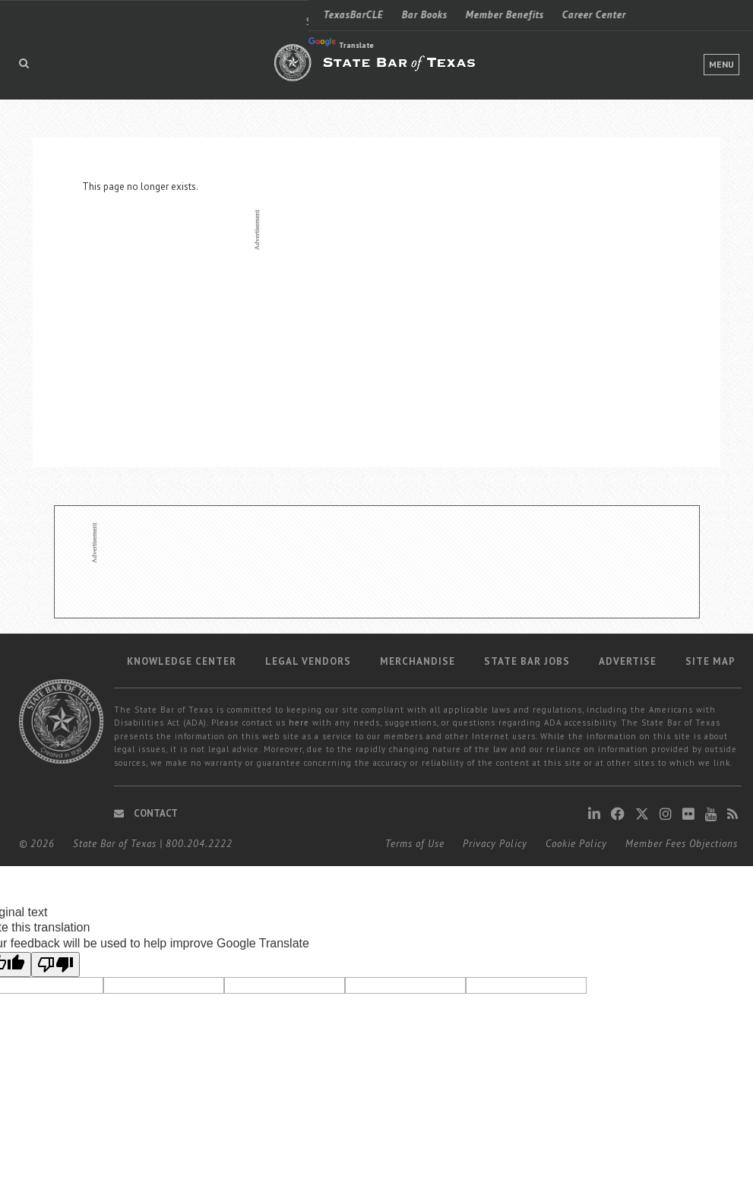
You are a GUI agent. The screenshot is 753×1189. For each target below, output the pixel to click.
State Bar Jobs (527, 661)
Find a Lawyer (554, 14)
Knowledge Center (181, 661)
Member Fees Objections (681, 843)
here (299, 722)
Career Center (286, 14)
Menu (721, 64)
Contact (146, 813)
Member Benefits (196, 14)
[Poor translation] (55, 964)
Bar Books (116, 14)
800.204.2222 (199, 843)
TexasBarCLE (45, 14)
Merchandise (417, 661)
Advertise (628, 661)
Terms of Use (415, 843)
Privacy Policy (495, 843)
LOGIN (664, 14)
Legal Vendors (308, 661)
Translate (32, 43)
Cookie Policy (576, 843)
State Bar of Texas (115, 843)
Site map (710, 661)
